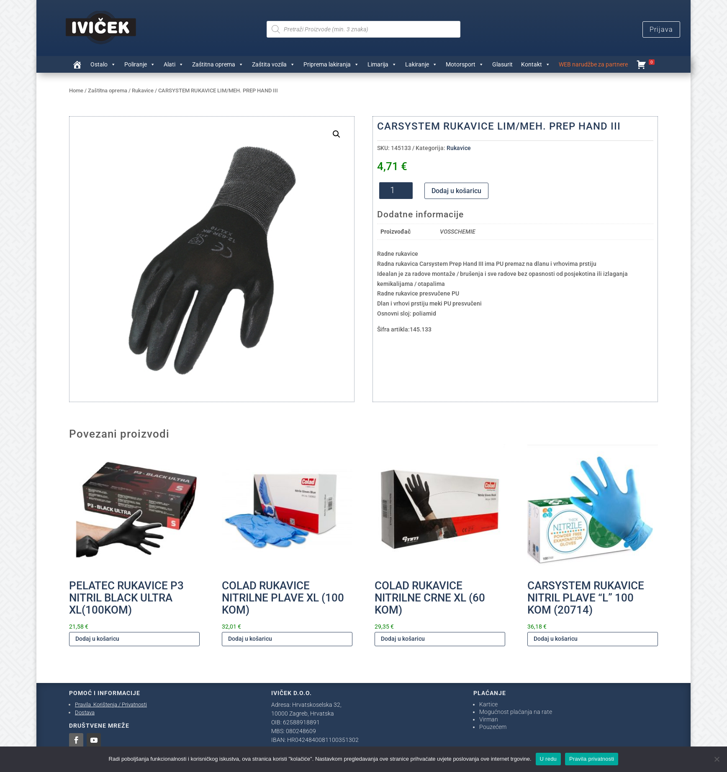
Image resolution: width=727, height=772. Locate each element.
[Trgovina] (77, 64)
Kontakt (535, 64)
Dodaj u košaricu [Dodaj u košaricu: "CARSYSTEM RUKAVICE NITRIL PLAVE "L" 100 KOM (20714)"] (556, 638)
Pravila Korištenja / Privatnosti (111, 704)
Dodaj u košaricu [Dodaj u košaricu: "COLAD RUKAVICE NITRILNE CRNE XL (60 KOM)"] (403, 638)
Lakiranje (421, 64)
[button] (336, 134)
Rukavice (143, 90)
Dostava (85, 712)
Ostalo (103, 64)
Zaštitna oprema (218, 64)
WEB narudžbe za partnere (593, 64)
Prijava (661, 29)
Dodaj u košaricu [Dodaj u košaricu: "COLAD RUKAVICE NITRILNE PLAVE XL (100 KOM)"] (250, 638)
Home (76, 90)
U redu (548, 759)
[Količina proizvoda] (396, 190)
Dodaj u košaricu (456, 191)
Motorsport (465, 64)
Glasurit (502, 64)
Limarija (382, 64)
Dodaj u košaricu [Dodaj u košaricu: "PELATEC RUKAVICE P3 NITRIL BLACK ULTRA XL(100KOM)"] (97, 638)
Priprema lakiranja (331, 64)
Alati (174, 64)
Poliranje (139, 64)
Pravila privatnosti (591, 759)
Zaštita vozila (273, 64)
